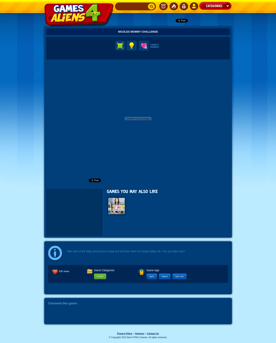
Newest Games (163, 6)
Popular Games (173, 6)
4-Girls (100, 276)
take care (179, 276)
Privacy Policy (124, 333)
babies (165, 276)
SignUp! (194, 6)
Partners (139, 333)
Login (183, 6)
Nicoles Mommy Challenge (138, 31)
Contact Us (153, 333)
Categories (215, 6)
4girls (151, 276)
